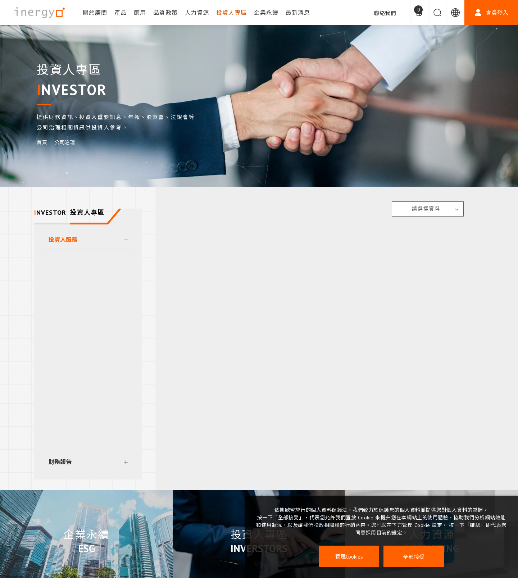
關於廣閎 (95, 12)
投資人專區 (231, 12)
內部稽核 (63, 380)
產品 (120, 12)
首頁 (42, 142)
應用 (140, 12)
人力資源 (197, 12)
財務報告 (60, 461)
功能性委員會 (69, 300)
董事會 (60, 279)
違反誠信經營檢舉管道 (81, 421)
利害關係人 (66, 401)
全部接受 (413, 556)
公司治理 (64, 142)
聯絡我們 (385, 13)
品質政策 (165, 12)
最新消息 (298, 12)
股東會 (60, 259)
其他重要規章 (69, 441)
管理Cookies (349, 556)
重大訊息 (63, 360)
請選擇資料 (426, 208)
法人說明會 (66, 320)
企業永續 (266, 12)
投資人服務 (63, 239)
